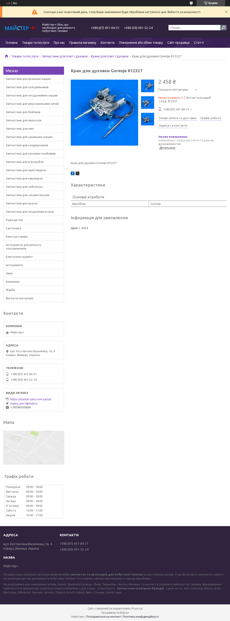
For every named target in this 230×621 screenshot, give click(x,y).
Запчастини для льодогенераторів (30, 211)
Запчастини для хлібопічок (24, 186)
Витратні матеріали (19, 298)
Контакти (108, 42)
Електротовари (17, 236)
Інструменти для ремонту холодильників (23, 246)
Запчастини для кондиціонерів (27, 145)
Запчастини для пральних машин (28, 78)
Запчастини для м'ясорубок (25, 161)
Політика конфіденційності (141, 616)
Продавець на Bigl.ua (115, 612)
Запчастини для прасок (22, 203)
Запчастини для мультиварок (26, 170)
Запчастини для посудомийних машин (32, 95)
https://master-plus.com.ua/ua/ (30, 399)
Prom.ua (137, 608)
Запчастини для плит (20, 128)
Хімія (9, 273)
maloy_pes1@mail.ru (23, 403)
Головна (12, 42)
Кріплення (13, 281)
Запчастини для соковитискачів (27, 195)
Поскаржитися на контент (103, 616)
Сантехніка (13, 228)
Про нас (59, 42)
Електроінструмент (19, 256)
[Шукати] (223, 27)
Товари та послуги (35, 42)
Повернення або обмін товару (141, 42)
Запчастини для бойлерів (23, 112)
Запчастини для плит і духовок (65, 56)
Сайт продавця (178, 42)
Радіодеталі (14, 219)
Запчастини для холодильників (27, 87)
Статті (199, 42)
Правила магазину (82, 42)
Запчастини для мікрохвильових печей (32, 103)
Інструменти (14, 265)
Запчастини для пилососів (23, 120)
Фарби (10, 289)
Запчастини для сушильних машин (29, 136)
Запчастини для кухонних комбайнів (30, 153)
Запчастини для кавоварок (24, 178)
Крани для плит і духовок (110, 56)
